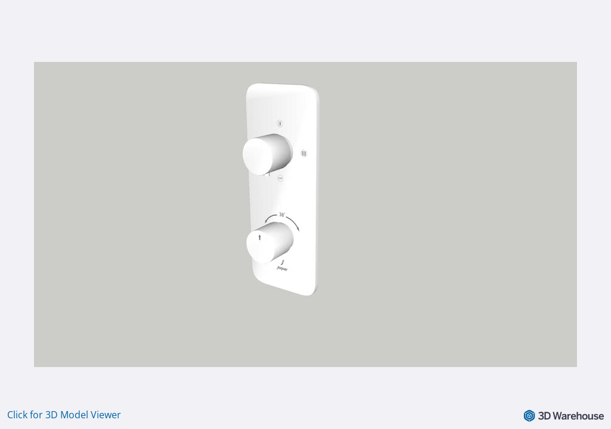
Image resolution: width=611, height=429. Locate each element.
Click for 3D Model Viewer (64, 414)
